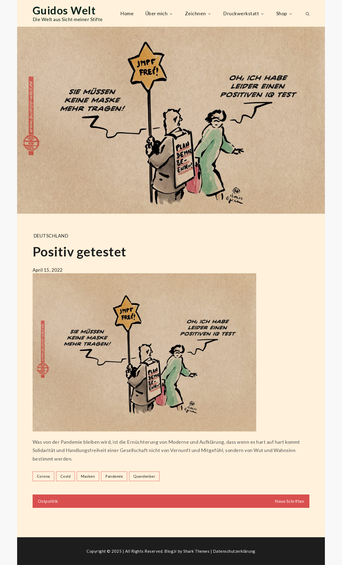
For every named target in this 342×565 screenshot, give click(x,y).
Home (127, 13)
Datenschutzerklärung (234, 551)
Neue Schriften (289, 501)
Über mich (159, 13)
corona (43, 476)
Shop (284, 13)
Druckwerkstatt (244, 13)
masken (88, 476)
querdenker (144, 476)
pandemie (114, 476)
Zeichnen (198, 13)
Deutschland (51, 236)
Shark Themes (197, 551)
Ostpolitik (48, 501)
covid (65, 476)
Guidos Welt (64, 10)
